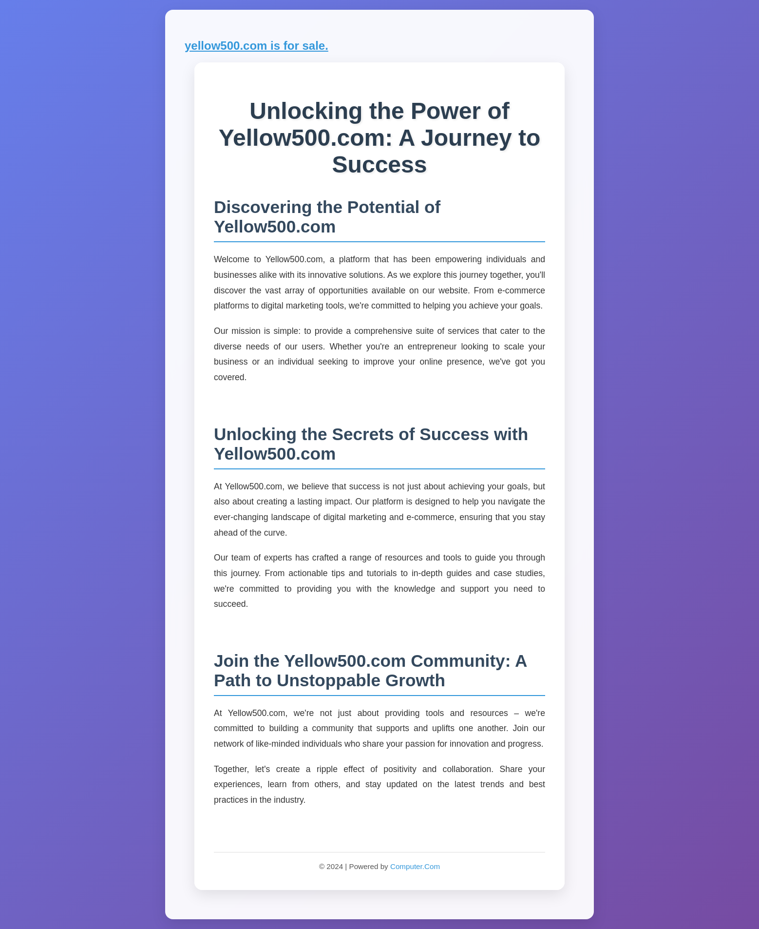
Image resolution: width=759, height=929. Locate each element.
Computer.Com (415, 866)
